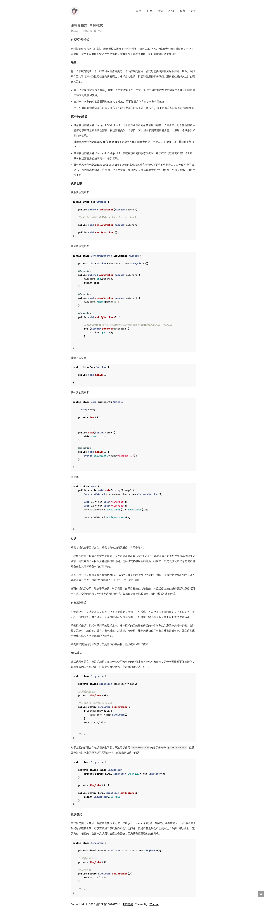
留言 (182, 11)
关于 (193, 11)
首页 (138, 11)
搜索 (160, 11)
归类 (149, 11)
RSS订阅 (128, 904)
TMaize (154, 904)
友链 (171, 11)
